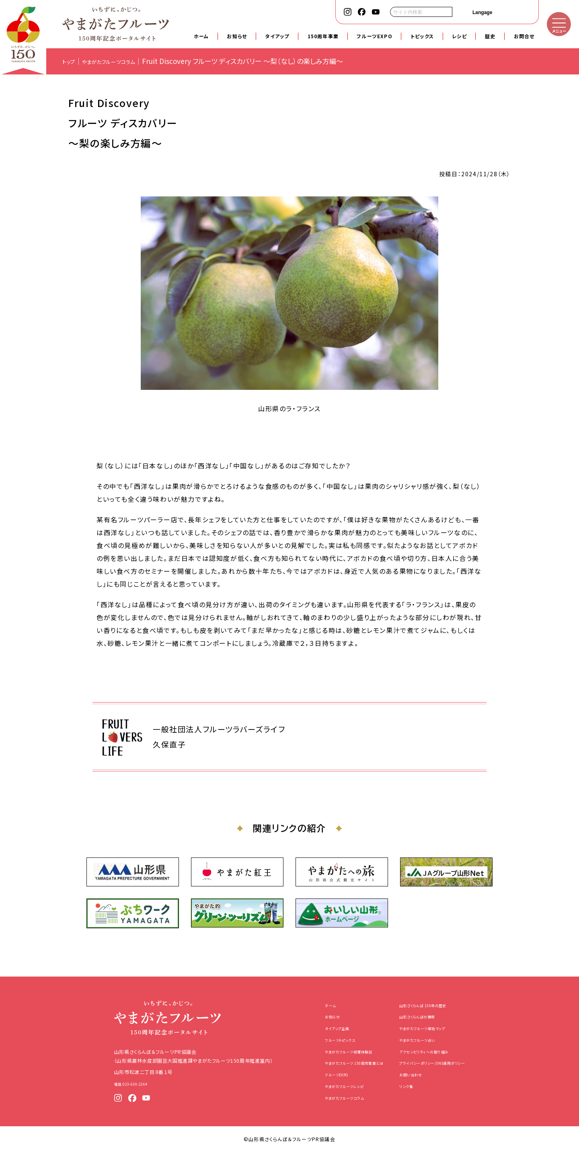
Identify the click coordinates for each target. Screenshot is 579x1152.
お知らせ (237, 36)
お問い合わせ (413, 1074)
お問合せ (524, 36)
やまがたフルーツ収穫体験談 (335, 1051)
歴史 (490, 36)
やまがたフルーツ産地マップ (429, 1027)
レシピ (459, 36)
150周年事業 (323, 36)
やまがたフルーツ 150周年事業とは (343, 1062)
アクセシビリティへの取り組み (431, 1051)
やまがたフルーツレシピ (330, 1085)
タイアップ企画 (320, 1027)
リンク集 (407, 1085)
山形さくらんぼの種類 (422, 1016)
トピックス (422, 36)
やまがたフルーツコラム (329, 1097)
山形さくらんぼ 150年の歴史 (430, 1005)
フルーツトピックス (324, 1039)
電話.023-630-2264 (116, 1083)
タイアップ (277, 36)
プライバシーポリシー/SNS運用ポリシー (442, 1062)
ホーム (201, 36)
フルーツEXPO (374, 36)
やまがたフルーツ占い (422, 1039)
